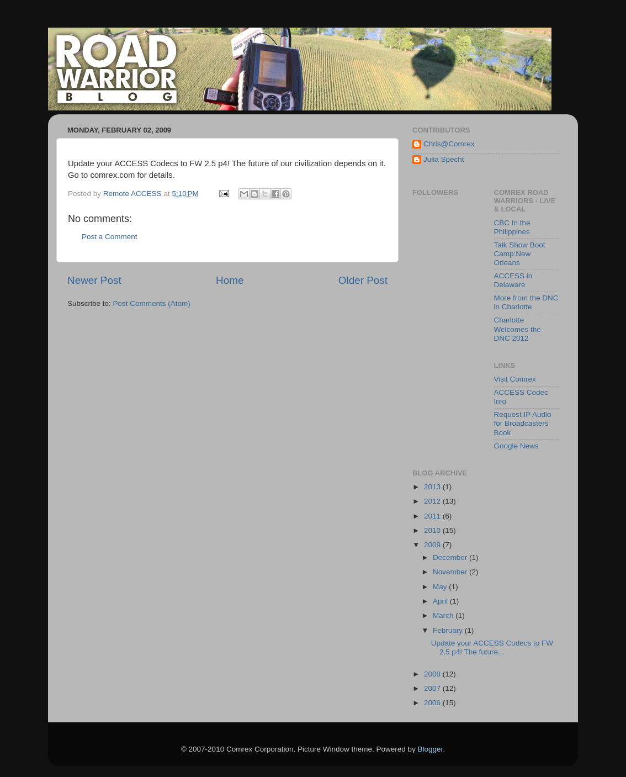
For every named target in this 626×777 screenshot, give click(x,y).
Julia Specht (443, 159)
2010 (433, 530)
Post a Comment (109, 236)
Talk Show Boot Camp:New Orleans (519, 254)
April (441, 601)
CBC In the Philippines (512, 227)
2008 (433, 674)
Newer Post (94, 280)
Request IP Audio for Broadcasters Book (522, 423)
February (449, 630)
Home (229, 280)
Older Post (363, 280)
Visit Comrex (515, 379)
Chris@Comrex (448, 144)
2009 (433, 545)
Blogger (430, 749)
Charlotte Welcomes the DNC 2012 (517, 329)
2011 (433, 516)
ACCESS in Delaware (513, 280)
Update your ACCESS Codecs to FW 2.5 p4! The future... (492, 647)
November (451, 572)
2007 (433, 688)
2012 (433, 501)
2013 (433, 487)
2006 (433, 703)
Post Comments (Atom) (151, 303)
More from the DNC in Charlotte (526, 302)
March (444, 615)
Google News (516, 446)
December (451, 557)
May (441, 587)
